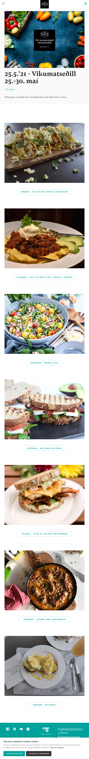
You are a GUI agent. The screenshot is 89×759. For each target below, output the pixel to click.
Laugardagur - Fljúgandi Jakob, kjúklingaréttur (44, 619)
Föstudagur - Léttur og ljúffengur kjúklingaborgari (44, 534)
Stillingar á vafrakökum (38, 753)
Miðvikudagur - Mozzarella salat (44, 363)
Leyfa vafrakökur (14, 753)
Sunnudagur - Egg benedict (44, 705)
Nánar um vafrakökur (57, 747)
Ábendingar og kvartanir (70, 737)
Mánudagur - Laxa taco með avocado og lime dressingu (44, 192)
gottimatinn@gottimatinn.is (70, 729)
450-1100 (63, 733)
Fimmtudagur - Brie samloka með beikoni (44, 448)
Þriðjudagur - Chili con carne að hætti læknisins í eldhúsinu (44, 277)
